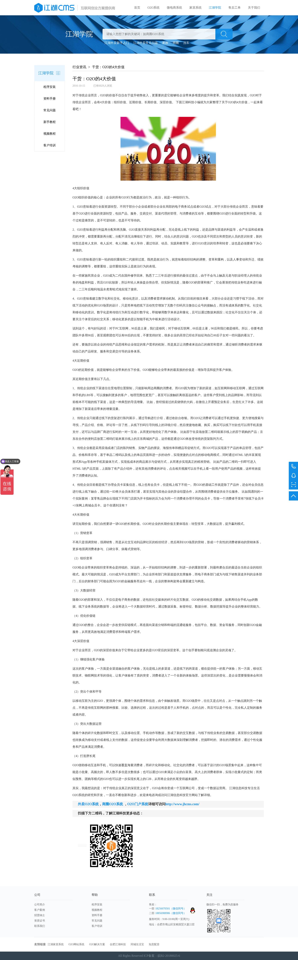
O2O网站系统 (76, 944)
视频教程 (49, 133)
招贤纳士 (39, 915)
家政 (165, 42)
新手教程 (49, 122)
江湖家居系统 (56, 944)
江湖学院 (215, 7)
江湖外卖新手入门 (116, 42)
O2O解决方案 (97, 944)
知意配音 (154, 944)
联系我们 (39, 926)
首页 (137, 7)
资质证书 (39, 920)
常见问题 (49, 110)
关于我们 (254, 7)
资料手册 (49, 98)
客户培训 (49, 145)
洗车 (186, 42)
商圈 (176, 42)
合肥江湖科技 (118, 944)
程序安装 (49, 86)
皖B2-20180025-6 (169, 955)
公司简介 (39, 904)
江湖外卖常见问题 (145, 42)
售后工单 (234, 7)
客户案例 (39, 909)
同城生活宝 (137, 944)
